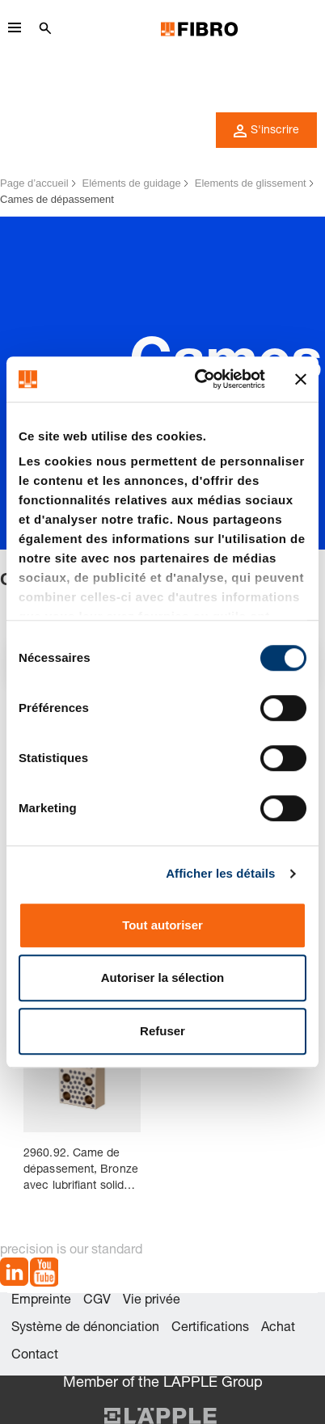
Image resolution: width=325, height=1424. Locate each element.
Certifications (210, 1328)
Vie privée (151, 1301)
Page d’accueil (34, 183)
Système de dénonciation (85, 1328)
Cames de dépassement (57, 199)
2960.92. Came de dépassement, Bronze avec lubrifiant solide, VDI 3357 (80, 1171)
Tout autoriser (162, 925)
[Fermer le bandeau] (300, 379)
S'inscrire (266, 130)
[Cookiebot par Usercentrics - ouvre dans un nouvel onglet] (199, 379)
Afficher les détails (220, 873)
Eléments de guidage (131, 183)
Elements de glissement (250, 183)
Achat (278, 1328)
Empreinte (41, 1301)
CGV (97, 1301)
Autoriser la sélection (163, 977)
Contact (34, 1356)
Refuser (162, 1031)
